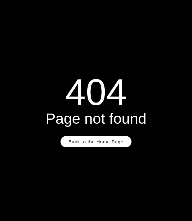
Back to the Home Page (96, 141)
